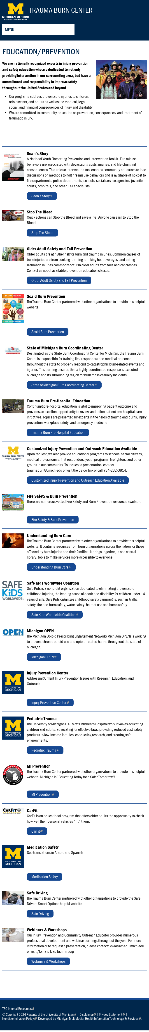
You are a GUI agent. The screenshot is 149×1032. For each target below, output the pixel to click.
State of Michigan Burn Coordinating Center (64, 387)
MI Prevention (42, 796)
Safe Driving (40, 915)
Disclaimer (87, 1016)
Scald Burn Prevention (47, 333)
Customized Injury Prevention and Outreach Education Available (77, 481)
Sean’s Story (41, 198)
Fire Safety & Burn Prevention (52, 521)
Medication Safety (44, 878)
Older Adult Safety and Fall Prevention (59, 281)
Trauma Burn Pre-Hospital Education (57, 434)
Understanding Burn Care (51, 569)
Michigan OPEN (43, 659)
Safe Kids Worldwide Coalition (54, 617)
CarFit (37, 833)
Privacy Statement (112, 1016)
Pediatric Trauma (45, 752)
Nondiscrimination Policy (19, 1020)
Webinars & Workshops (48, 962)
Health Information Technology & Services (113, 1020)
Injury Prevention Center (50, 704)
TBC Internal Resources (18, 1010)
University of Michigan (61, 1016)
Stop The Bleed (42, 234)
